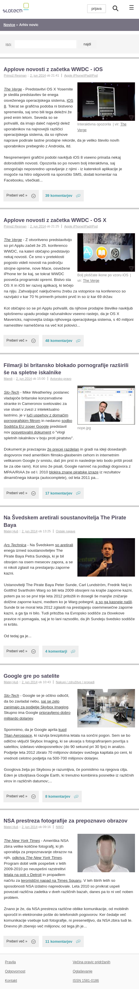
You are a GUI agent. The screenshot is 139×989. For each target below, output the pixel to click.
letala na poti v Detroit (23, 875)
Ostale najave (65, 531)
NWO (60, 827)
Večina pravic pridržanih (92, 962)
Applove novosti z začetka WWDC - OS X (54, 220)
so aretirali (64, 545)
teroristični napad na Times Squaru (51, 880)
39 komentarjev (58, 195)
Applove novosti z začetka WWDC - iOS (53, 69)
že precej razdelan (63, 449)
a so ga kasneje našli (114, 602)
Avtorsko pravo (60, 378)
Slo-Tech (11, 392)
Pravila (10, 962)
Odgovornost (15, 971)
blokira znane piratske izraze (74, 472)
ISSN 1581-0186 (86, 981)
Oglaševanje (82, 971)
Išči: (8, 45)
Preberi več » (16, 195)
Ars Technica (15, 545)
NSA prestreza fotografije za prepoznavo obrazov (65, 821)
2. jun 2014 (38, 75)
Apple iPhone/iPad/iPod (81, 75)
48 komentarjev (58, 340)
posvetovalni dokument (31, 432)
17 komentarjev (58, 493)
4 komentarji (56, 651)
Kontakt (11, 981)
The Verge (13, 89)
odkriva (37, 857)
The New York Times (22, 840)
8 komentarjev (57, 796)
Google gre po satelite (31, 676)
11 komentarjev (58, 941)
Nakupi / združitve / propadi (75, 682)
